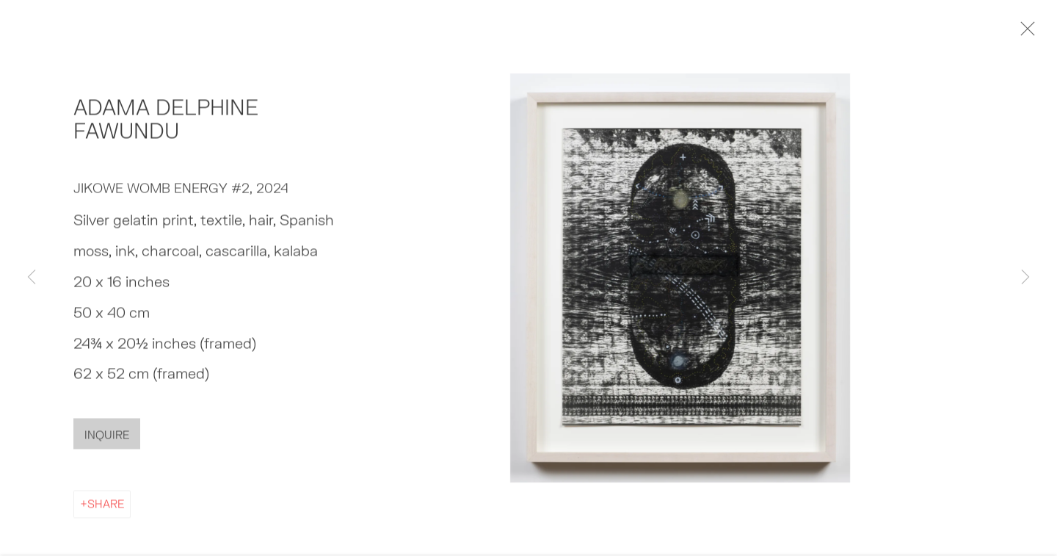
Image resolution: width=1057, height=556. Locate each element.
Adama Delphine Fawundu (165, 122)
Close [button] (1029, 33)
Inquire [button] (106, 438)
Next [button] (1025, 278)
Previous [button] (31, 278)
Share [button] (105, 507)
